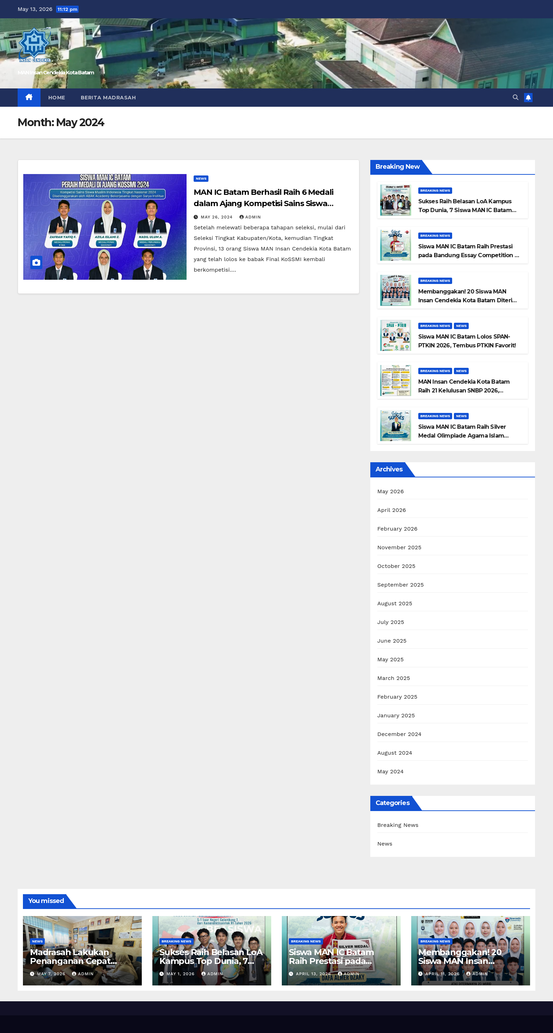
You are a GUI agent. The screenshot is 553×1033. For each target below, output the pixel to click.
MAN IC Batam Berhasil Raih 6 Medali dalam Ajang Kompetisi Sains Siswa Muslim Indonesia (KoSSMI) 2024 (263, 203)
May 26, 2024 (217, 217)
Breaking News (435, 190)
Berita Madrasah (108, 97)
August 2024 (394, 752)
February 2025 (397, 696)
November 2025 (399, 547)
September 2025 (400, 584)
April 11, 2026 (443, 973)
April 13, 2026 (314, 973)
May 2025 (390, 659)
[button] (515, 97)
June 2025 (392, 640)
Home (56, 97)
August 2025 (394, 603)
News (201, 178)
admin (250, 217)
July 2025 (390, 622)
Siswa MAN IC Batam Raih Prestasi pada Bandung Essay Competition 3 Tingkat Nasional (468, 255)
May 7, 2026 (52, 973)
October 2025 (396, 566)
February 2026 (397, 528)
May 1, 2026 (181, 973)
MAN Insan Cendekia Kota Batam (56, 72)
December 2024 (399, 734)
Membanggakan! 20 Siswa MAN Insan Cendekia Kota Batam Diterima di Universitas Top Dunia (469, 300)
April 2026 (391, 510)
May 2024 (390, 771)
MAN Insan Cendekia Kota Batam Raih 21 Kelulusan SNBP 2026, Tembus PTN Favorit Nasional (464, 390)
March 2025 (393, 678)
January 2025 (396, 715)
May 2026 (390, 491)
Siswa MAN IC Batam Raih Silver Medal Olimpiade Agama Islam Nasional (462, 435)
